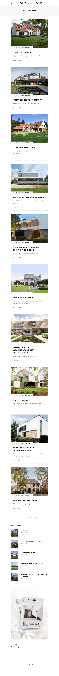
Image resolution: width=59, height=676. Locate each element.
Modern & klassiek (24, 297)
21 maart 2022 (16, 460)
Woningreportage (25, 47)
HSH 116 (15, 47)
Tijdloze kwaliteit (24, 147)
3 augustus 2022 (17, 60)
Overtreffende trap (25, 500)
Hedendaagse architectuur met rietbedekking (24, 350)
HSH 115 (15, 443)
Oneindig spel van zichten (28, 197)
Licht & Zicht (20, 400)
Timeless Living (22, 52)
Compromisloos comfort (27, 100)
